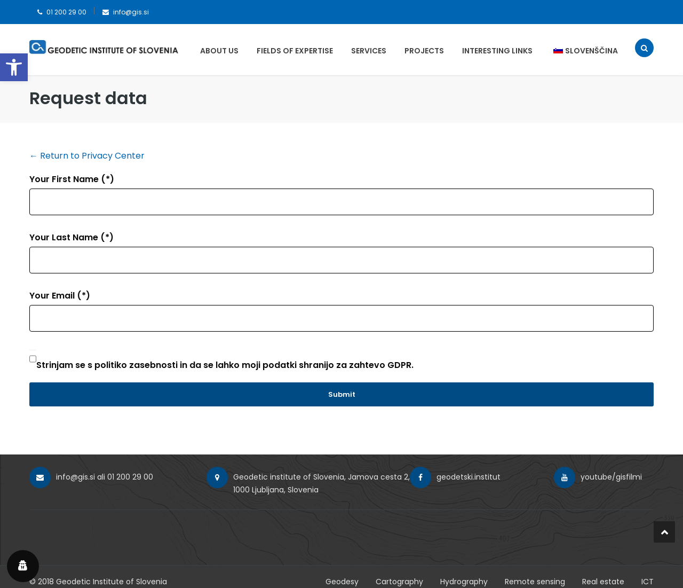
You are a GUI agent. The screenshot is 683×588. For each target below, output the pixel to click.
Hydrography (464, 581)
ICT (647, 581)
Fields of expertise (295, 50)
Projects (424, 50)
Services (368, 50)
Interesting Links (497, 50)
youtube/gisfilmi (611, 477)
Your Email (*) (59, 295)
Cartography (399, 581)
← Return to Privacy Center (87, 156)
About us (219, 50)
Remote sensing (535, 581)
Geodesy (342, 581)
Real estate (603, 581)
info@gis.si (131, 12)
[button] (14, 67)
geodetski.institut (468, 477)
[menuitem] (580, 50)
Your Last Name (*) (71, 237)
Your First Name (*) (71, 179)
